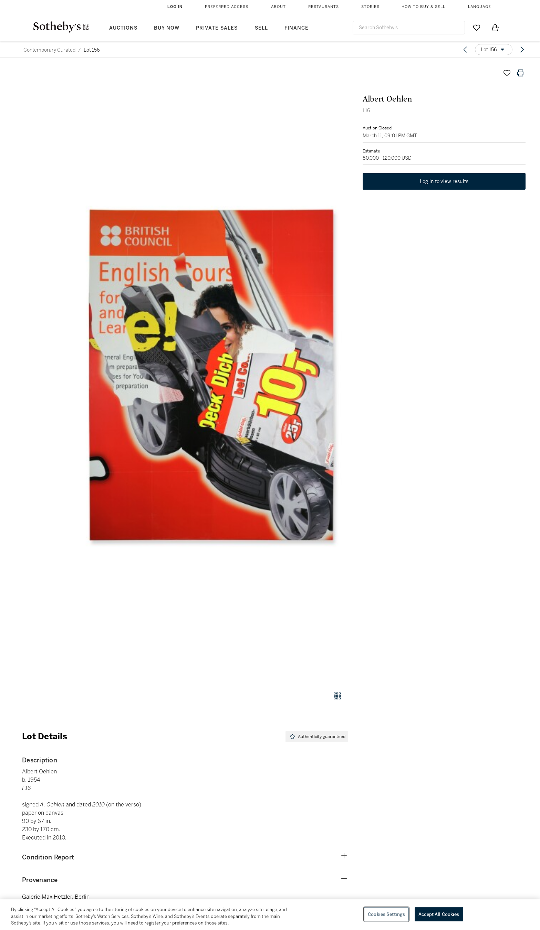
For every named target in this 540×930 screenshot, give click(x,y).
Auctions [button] (123, 28)
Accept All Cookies (438, 914)
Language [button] (479, 6)
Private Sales (217, 28)
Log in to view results (444, 182)
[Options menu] (493, 49)
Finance (296, 28)
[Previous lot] (465, 49)
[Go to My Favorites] (476, 27)
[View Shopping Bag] (495, 27)
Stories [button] (370, 6)
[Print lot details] (520, 72)
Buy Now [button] (166, 28)
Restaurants (323, 6)
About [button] (278, 6)
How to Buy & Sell (423, 6)
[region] (270, 914)
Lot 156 (92, 50)
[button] (211, 375)
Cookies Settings (386, 914)
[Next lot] (522, 49)
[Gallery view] (337, 696)
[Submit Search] (457, 27)
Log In (175, 6)
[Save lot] (506, 72)
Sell (261, 28)
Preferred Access (226, 6)
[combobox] (409, 27)
